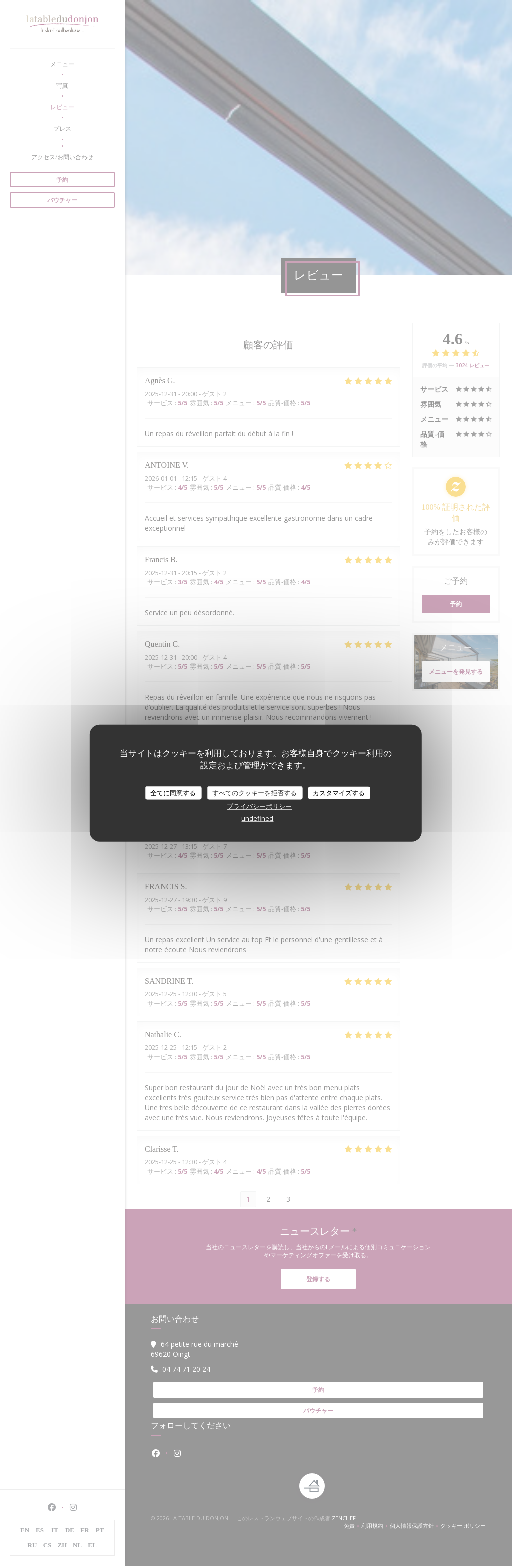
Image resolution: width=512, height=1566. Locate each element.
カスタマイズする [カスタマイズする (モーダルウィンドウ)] (339, 792)
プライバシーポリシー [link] (259, 806)
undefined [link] (258, 818)
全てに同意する (173, 792)
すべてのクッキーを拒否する (254, 792)
